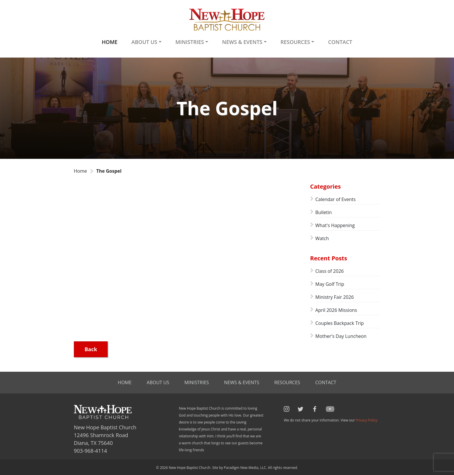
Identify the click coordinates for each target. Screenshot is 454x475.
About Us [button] (144, 41)
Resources (287, 382)
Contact (340, 41)
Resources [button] (295, 41)
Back (91, 349)
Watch (322, 238)
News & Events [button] (242, 41)
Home (109, 41)
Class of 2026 (329, 271)
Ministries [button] (189, 41)
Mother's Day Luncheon (341, 336)
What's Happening (335, 225)
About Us (158, 382)
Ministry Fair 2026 (334, 297)
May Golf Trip (329, 284)
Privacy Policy (366, 420)
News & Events (241, 382)
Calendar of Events (335, 199)
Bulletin (323, 212)
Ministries (196, 382)
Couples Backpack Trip (339, 323)
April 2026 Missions (336, 310)
